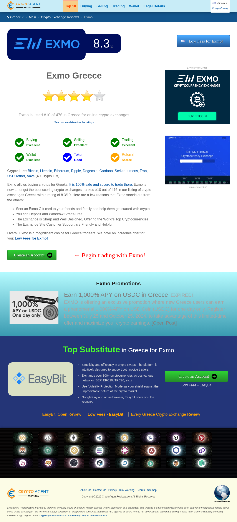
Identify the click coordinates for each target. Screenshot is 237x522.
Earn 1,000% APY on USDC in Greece (116, 294)
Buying (86, 6)
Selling (102, 6)
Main (32, 17)
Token (78, 154)
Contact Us (99, 490)
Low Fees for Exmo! (206, 41)
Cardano (106, 171)
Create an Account (29, 255)
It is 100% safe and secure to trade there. (101, 184)
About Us (85, 490)
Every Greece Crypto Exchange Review (165, 418)
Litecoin (46, 171)
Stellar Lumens (126, 171)
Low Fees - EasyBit (200, 384)
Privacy (112, 490)
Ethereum (61, 171)
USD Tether (16, 176)
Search (141, 490)
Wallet (134, 6)
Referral (128, 154)
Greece (15, 17)
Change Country (220, 8)
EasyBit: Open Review (61, 418)
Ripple (76, 171)
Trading (118, 6)
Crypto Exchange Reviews (60, 17)
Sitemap (152, 490)
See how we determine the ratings (74, 122)
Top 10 (70, 6)
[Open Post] (164, 323)
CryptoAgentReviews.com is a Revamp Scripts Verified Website (73, 515)
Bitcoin (33, 171)
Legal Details (154, 6)
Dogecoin (90, 171)
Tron (143, 171)
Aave (31, 176)
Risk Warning (126, 490)
